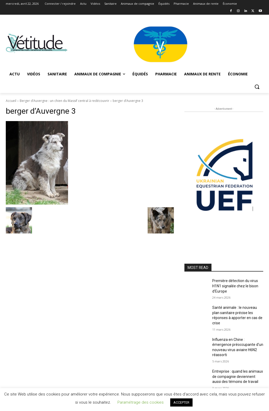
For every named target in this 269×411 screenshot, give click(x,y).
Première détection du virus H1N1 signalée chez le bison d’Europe (235, 286)
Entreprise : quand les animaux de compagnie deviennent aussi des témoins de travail (237, 376)
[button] (257, 86)
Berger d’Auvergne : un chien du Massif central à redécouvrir (64, 100)
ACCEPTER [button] (181, 402)
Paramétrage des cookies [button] (140, 402)
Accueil (11, 100)
